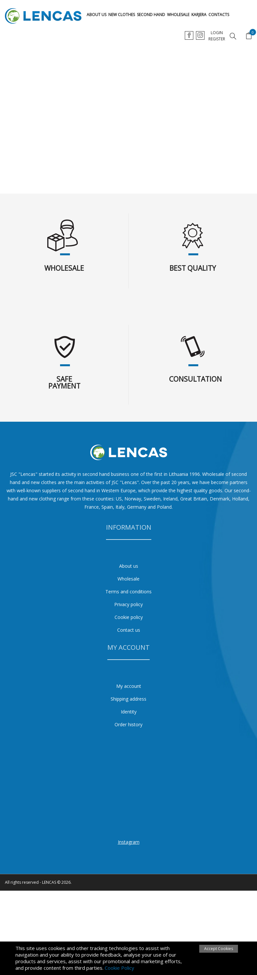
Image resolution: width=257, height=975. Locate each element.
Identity (129, 712)
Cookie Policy (119, 967)
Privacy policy (128, 604)
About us (96, 14)
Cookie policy (129, 617)
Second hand (151, 14)
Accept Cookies (218, 948)
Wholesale (178, 14)
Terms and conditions (128, 591)
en (202, 35)
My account (128, 686)
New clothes (121, 14)
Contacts (218, 14)
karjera (198, 14)
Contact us (128, 630)
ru (215, 35)
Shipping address (128, 699)
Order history (128, 724)
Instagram (128, 842)
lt (189, 35)
